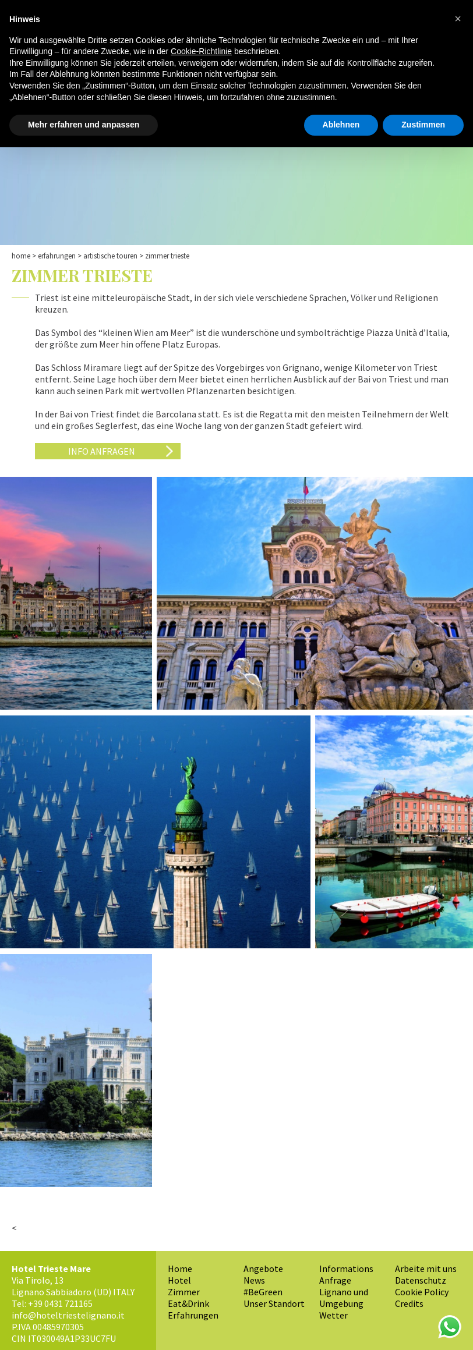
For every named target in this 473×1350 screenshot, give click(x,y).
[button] (458, 18)
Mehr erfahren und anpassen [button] (83, 124)
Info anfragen (101, 451)
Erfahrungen (57, 256)
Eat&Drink (188, 1303)
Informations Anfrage (346, 1274)
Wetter (333, 1315)
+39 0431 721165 (60, 1303)
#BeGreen (263, 1292)
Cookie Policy (422, 1292)
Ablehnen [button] (341, 124)
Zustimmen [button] (423, 124)
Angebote (263, 1268)
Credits (409, 1303)
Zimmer (184, 1292)
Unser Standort (274, 1303)
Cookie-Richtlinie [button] (201, 51)
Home (21, 256)
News (254, 1280)
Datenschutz (420, 1280)
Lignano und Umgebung (343, 1297)
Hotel (179, 1280)
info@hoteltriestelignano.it (68, 1315)
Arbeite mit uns (426, 1268)
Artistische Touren (110, 256)
